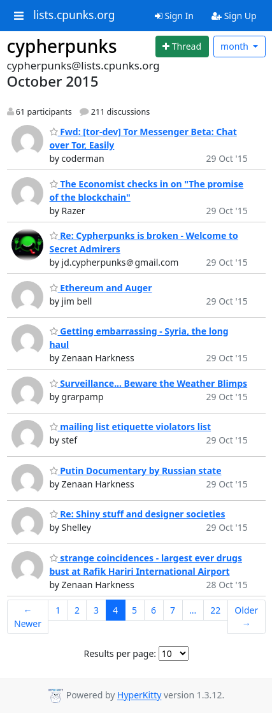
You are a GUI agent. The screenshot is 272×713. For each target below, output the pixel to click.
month (235, 46)
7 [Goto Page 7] (172, 610)
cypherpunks (62, 46)
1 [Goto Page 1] (58, 610)
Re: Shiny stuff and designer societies (137, 514)
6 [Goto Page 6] (153, 610)
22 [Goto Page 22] (215, 610)
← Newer (27, 617)
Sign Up (234, 16)
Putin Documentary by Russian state (136, 471)
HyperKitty (139, 695)
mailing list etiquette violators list (130, 427)
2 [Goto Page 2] (77, 610)
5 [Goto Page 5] (134, 610)
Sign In (174, 16)
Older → (246, 617)
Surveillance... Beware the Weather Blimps (149, 383)
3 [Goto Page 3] (96, 610)
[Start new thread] (182, 46)
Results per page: (119, 653)
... (192, 610)
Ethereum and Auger (101, 288)
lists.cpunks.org (74, 15)
